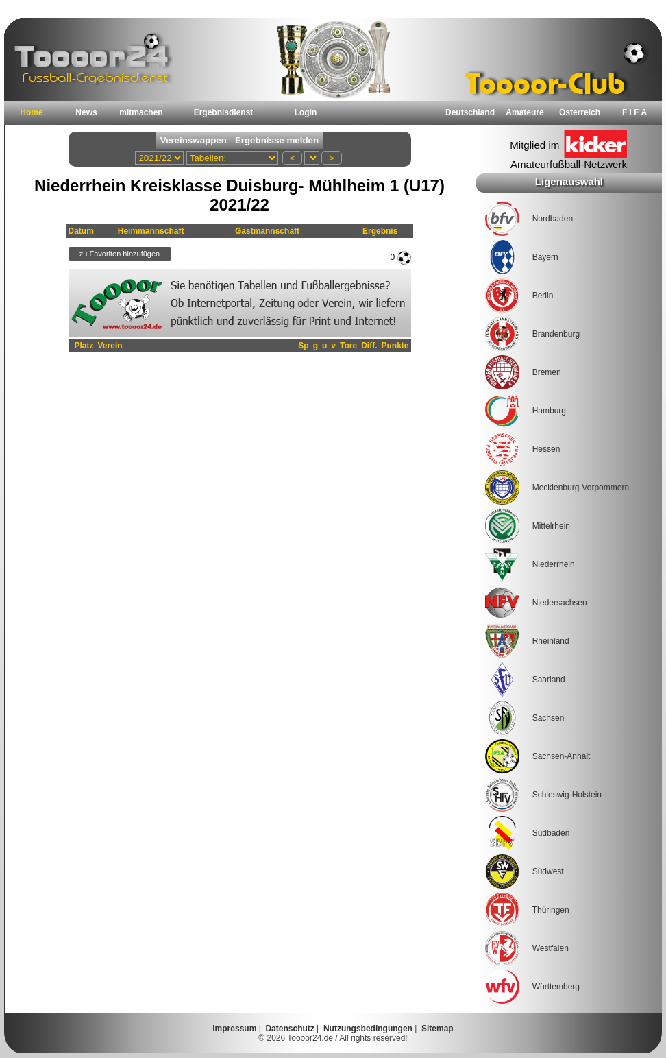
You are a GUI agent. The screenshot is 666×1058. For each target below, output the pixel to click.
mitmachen (140, 112)
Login (306, 112)
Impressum (234, 1028)
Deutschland (470, 112)
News (86, 112)
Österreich (579, 112)
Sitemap (437, 1028)
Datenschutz (289, 1028)
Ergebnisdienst (224, 112)
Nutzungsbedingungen (367, 1028)
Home (31, 112)
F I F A (634, 112)
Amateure (524, 112)
